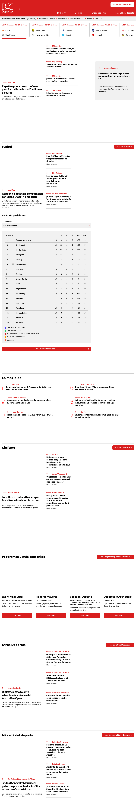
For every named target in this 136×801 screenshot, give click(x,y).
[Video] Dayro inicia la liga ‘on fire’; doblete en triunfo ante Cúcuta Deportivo (58, 199)
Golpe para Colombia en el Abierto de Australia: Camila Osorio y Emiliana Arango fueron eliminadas (58, 659)
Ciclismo (78, 13)
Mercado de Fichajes (47, 19)
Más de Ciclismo (123, 448)
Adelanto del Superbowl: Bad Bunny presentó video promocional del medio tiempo (58, 772)
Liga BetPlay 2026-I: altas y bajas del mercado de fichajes (58, 159)
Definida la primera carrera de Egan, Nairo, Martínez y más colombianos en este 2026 (58, 461)
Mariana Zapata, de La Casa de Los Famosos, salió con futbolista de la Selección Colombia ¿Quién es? (58, 751)
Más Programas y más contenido (114, 557)
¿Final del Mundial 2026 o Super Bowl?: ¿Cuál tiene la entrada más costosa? (58, 790)
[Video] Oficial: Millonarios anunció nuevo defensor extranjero (62, 80)
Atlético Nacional (79, 19)
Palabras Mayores (46, 597)
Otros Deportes (99, 13)
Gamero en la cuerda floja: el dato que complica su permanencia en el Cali (114, 76)
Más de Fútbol (124, 147)
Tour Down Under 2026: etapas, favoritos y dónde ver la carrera (94, 388)
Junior (91, 19)
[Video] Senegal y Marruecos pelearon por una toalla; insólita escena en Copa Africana (21, 787)
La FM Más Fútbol (12, 597)
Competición (7, 222)
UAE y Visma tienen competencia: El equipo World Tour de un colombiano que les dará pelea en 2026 (57, 501)
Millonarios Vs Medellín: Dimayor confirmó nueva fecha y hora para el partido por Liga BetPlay (62, 51)
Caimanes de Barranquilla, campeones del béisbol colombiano (58, 699)
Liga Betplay (31, 19)
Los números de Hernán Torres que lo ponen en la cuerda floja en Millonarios (57, 180)
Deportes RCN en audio (118, 597)
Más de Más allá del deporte (117, 736)
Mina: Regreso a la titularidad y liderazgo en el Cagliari (60, 94)
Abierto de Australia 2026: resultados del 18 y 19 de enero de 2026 (57, 679)
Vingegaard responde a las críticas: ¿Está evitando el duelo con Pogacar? (58, 480)
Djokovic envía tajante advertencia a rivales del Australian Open (16, 696)
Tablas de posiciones (121, 4)
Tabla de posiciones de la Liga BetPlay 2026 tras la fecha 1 (59, 65)
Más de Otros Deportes (119, 645)
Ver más (17, 616)
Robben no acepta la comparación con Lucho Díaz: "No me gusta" (22, 195)
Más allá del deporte (124, 13)
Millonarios (64, 19)
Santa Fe (100, 19)
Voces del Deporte (81, 597)
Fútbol (60, 13)
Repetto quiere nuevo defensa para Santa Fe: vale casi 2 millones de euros (22, 89)
